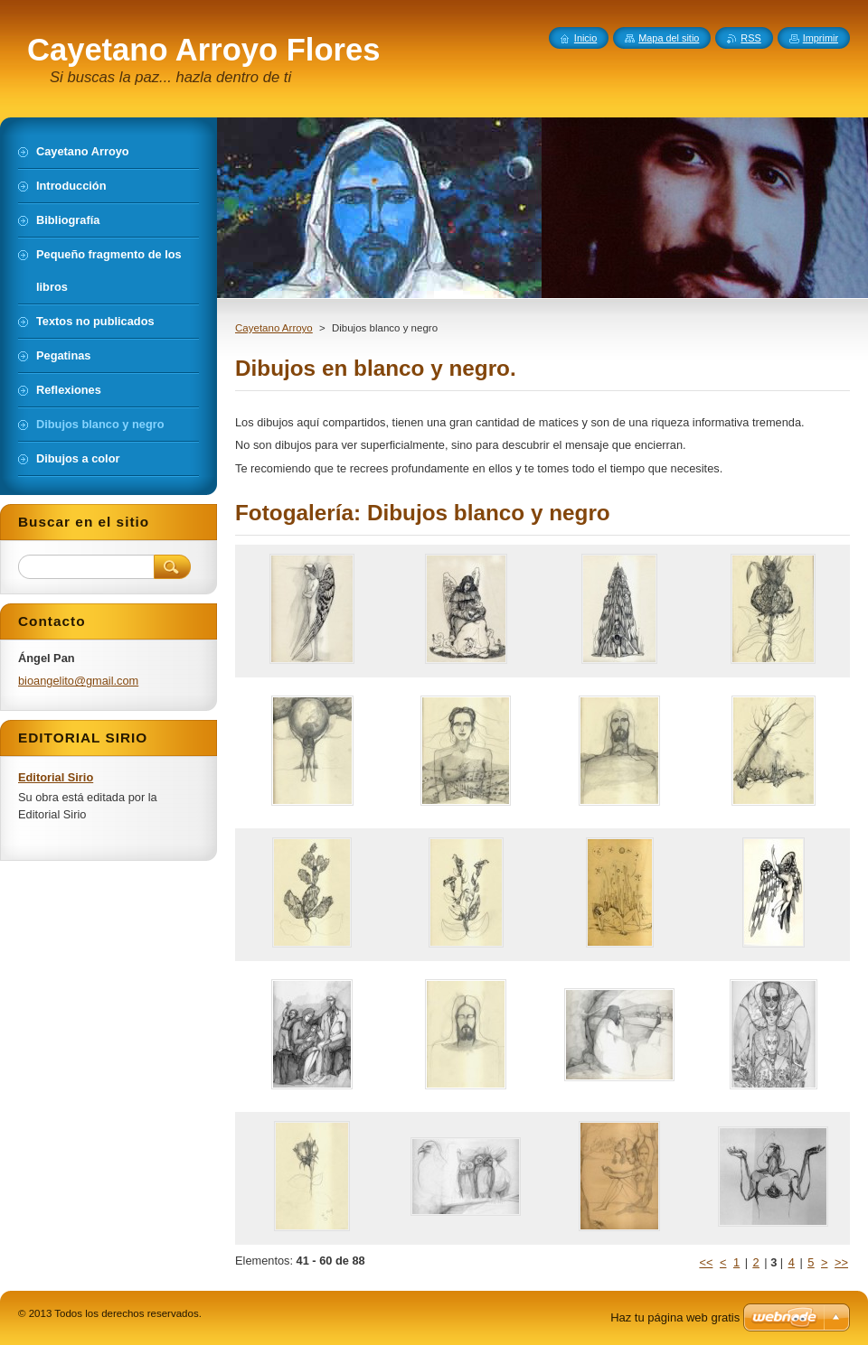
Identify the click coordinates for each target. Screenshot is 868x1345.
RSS (750, 38)
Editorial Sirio (55, 777)
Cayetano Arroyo (274, 327)
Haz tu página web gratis (675, 1317)
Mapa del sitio (668, 38)
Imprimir (820, 38)
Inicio (585, 38)
